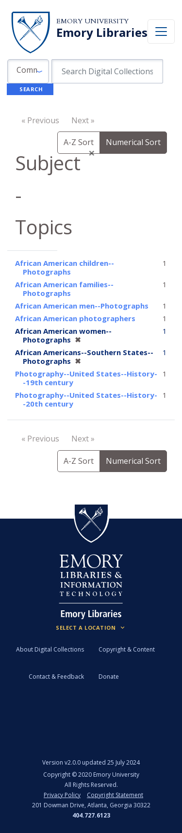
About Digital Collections (50, 649)
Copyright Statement (115, 795)
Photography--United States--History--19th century (86, 378)
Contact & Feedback (56, 676)
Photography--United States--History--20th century (86, 399)
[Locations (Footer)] (91, 627)
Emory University (92, 21)
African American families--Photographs (64, 288)
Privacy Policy (62, 795)
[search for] (107, 71)
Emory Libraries (102, 32)
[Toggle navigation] (161, 31)
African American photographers (75, 318)
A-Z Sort (79, 142)
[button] (28, 71)
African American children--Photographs (64, 267)
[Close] (92, 152)
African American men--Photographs (82, 305)
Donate (109, 676)
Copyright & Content (127, 649)
